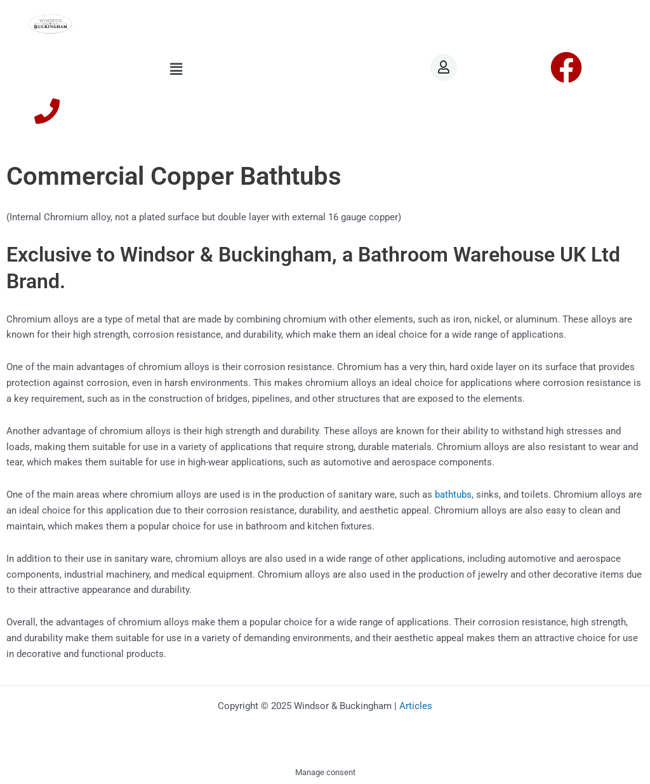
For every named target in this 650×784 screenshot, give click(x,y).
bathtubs (453, 494)
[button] (176, 69)
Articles (415, 706)
